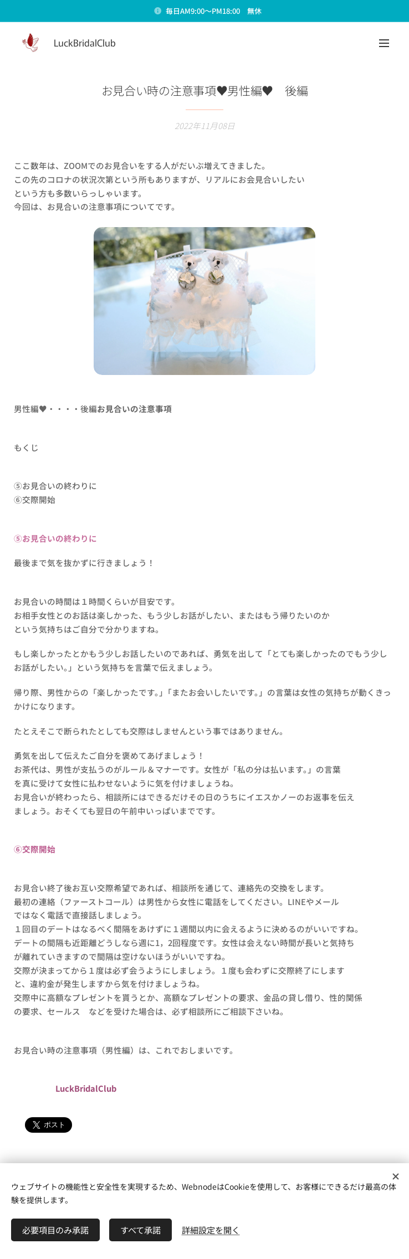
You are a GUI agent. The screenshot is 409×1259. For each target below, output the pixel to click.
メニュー (384, 43)
